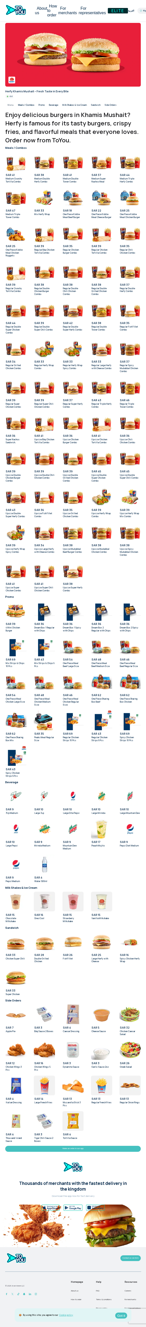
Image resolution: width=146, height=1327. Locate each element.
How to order (52, 10)
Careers (128, 1290)
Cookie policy (66, 1315)
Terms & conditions (104, 1299)
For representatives (92, 10)
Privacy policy (101, 1308)
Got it (121, 1316)
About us (41, 10)
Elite (117, 10)
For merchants (67, 10)
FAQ (97, 1290)
